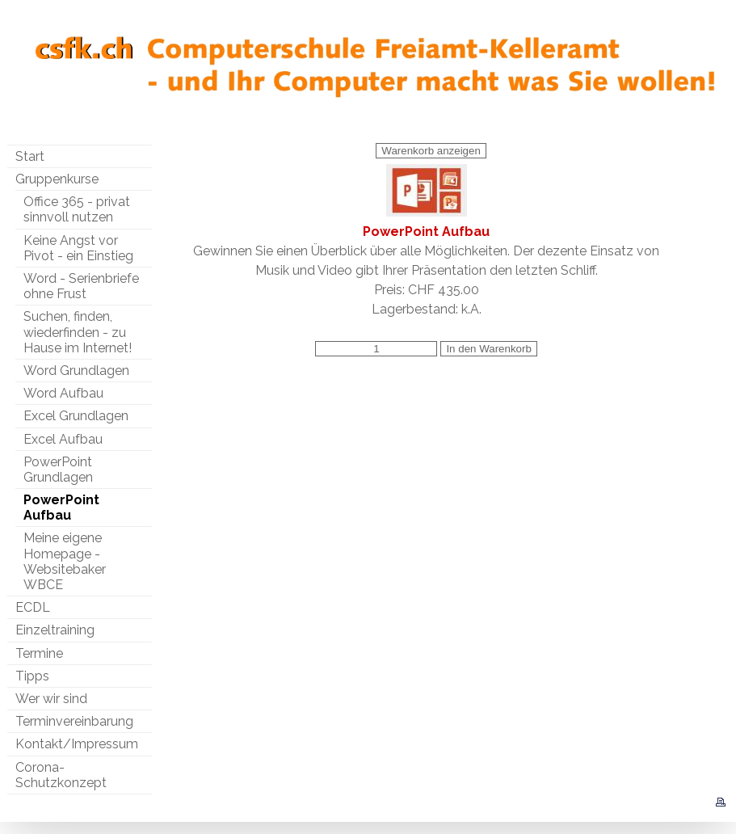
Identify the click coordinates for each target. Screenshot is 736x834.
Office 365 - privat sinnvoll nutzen (76, 209)
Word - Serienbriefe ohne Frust (81, 286)
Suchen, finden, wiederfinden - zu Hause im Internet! (77, 332)
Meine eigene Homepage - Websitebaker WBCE (64, 561)
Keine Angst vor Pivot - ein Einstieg (78, 248)
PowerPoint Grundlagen (58, 469)
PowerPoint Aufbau (61, 507)
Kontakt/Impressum (76, 744)
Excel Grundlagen (75, 415)
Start (29, 156)
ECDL (32, 607)
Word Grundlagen (76, 370)
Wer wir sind (51, 698)
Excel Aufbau (63, 439)
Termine (39, 653)
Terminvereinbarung (74, 721)
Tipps (32, 676)
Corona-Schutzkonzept (61, 775)
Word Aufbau (63, 393)
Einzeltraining (55, 630)
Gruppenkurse (57, 179)
